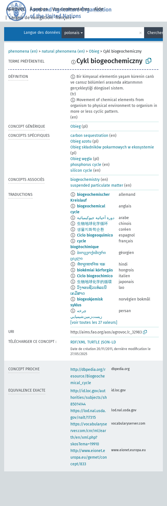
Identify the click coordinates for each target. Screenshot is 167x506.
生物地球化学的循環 (94, 281)
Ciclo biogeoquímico (95, 235)
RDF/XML (78, 342)
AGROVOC (15, 9)
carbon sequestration (89, 135)
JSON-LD (108, 342)
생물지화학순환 (90, 229)
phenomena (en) (23, 51)
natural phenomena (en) (63, 51)
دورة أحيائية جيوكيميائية (95, 217)
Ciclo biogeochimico (95, 276)
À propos (39, 9)
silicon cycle (81, 170)
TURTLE (93, 342)
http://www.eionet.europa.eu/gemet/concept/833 (88, 457)
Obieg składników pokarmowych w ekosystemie (112, 147)
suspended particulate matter (96, 185)
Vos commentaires (71, 9)
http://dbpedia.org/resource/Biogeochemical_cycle (87, 376)
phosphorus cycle (85, 164)
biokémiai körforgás (95, 270)
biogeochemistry (85, 179)
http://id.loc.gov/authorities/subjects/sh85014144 (88, 398)
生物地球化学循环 (92, 223)
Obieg (94, 51)
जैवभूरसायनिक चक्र (91, 264)
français (63, 17)
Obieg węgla (81, 158)
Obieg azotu (80, 141)
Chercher (155, 32)
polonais (71, 32)
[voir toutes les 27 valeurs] (93, 322)
